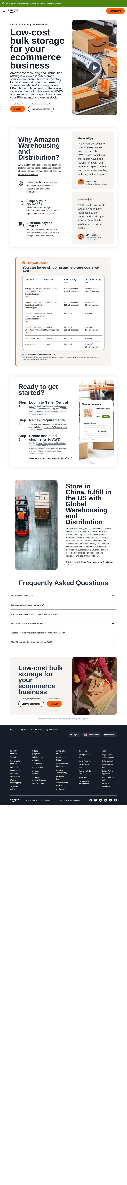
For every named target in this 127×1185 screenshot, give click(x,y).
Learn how (57, 3)
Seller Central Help (84, 765)
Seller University (85, 761)
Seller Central (107, 761)
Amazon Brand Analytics (62, 784)
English (75, 734)
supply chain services (28, 174)
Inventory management (15, 775)
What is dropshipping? (16, 781)
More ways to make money (84, 782)
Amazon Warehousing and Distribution (51, 443)
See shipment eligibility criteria (37, 359)
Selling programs (36, 752)
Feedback (110, 734)
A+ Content (60, 789)
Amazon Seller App (107, 765)
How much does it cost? (15, 768)
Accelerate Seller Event (85, 772)
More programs (38, 784)
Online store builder (61, 758)
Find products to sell (108, 778)
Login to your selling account (108, 755)
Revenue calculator (106, 785)
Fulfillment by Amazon (37, 758)
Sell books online (14, 787)
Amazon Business (35, 772)
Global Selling (37, 767)
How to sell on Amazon (15, 762)
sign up (63, 406)
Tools (104, 751)
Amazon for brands (61, 752)
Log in (31, 406)
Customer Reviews (60, 777)
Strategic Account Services (39, 778)
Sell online (14, 757)
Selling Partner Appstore (108, 772)
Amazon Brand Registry (62, 764)
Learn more (85, 719)
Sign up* (17, 109)
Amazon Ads (37, 763)
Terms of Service (31, 800)
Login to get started (40, 109)
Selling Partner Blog (84, 755)
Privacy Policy (45, 800)
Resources (83, 751)
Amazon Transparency (61, 771)
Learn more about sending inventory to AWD (49, 458)
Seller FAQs (83, 777)
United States (93, 734)
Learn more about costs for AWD (36, 354)
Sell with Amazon (13, 752)
